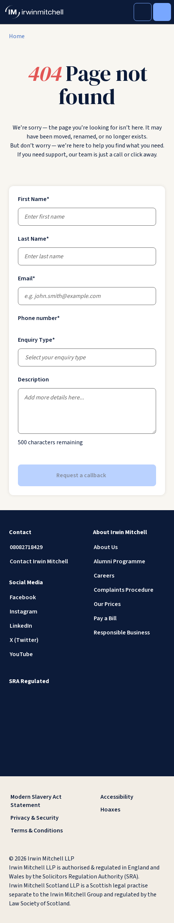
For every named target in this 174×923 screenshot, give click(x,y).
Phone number (39, 318)
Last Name (33, 239)
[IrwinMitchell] (34, 11)
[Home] (17, 36)
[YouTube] (45, 654)
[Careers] (129, 576)
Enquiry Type (36, 340)
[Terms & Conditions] (42, 830)
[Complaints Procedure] (129, 590)
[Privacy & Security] (42, 818)
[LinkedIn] (45, 626)
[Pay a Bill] (129, 618)
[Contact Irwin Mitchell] (45, 561)
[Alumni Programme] (129, 561)
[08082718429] (45, 547)
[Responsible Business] (129, 632)
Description (33, 379)
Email (26, 278)
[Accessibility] (132, 797)
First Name (33, 199)
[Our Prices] (129, 604)
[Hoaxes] (132, 809)
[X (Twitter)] (45, 640)
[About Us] (129, 547)
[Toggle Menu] (162, 12)
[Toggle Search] (143, 12)
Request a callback (87, 475)
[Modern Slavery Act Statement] (42, 801)
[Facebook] (45, 597)
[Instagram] (45, 611)
